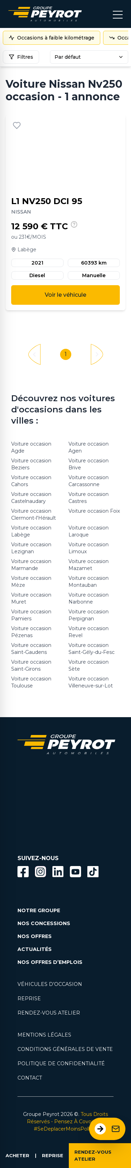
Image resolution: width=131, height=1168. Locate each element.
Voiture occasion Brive (88, 464)
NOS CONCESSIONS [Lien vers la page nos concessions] (43, 923)
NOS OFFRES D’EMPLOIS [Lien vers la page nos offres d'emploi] (49, 962)
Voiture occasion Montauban (88, 581)
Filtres (21, 57)
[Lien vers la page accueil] (45, 14)
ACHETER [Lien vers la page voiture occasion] (17, 1155)
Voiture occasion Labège (31, 531)
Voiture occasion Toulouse (31, 682)
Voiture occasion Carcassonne (88, 481)
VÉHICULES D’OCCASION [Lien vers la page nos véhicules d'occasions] (49, 984)
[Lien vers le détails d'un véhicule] (65, 212)
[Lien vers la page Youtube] (75, 873)
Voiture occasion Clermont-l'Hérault (33, 514)
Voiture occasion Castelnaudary (31, 497)
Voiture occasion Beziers (31, 464)
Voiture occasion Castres (88, 497)
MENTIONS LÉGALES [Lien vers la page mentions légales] (44, 1035)
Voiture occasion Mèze (31, 581)
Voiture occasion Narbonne (88, 598)
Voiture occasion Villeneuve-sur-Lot (90, 682)
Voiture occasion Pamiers (31, 615)
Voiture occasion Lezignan (31, 548)
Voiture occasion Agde (31, 447)
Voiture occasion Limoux (88, 548)
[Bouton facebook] (23, 871)
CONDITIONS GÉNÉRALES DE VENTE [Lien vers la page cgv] (65, 1049)
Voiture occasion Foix (94, 511)
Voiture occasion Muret (31, 598)
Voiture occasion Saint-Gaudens (31, 648)
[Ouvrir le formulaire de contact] (107, 1129)
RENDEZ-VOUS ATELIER (92, 1155)
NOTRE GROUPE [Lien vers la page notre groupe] (38, 910)
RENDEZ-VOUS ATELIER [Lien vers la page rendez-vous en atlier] (48, 1013)
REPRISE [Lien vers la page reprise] (29, 998)
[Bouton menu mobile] (118, 14)
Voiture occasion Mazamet (88, 564)
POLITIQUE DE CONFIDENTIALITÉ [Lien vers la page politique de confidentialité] (61, 1063)
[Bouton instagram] (40, 871)
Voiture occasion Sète (88, 665)
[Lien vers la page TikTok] (93, 873)
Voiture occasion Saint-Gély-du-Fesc (91, 648)
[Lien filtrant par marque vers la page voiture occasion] (27, 782)
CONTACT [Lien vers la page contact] (29, 1078)
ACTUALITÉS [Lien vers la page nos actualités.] (34, 949)
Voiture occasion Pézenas (31, 632)
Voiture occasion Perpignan (88, 615)
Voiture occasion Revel (88, 632)
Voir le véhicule (65, 294)
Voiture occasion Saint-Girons (31, 665)
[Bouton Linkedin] (58, 871)
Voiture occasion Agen (88, 447)
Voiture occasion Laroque (88, 531)
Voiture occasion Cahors (31, 481)
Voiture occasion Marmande (31, 564)
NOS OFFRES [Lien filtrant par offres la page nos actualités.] (34, 936)
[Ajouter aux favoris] (17, 125)
